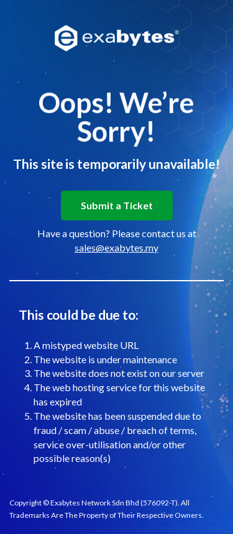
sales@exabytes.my (116, 247)
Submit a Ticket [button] (117, 205)
